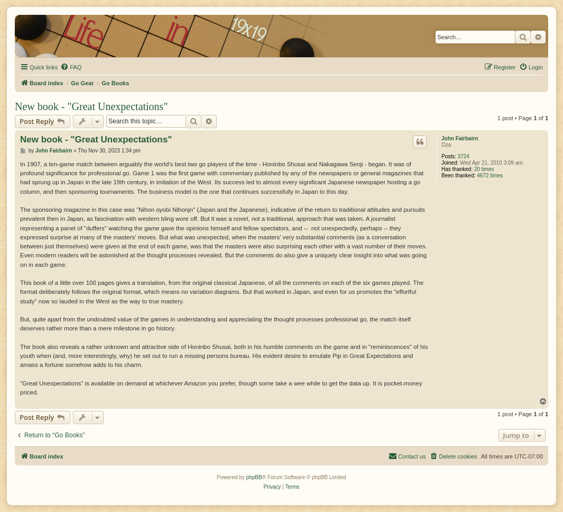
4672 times (490, 175)
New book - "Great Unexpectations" (91, 106)
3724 (463, 156)
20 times (484, 169)
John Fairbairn (459, 138)
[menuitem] (70, 67)
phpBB (254, 477)
